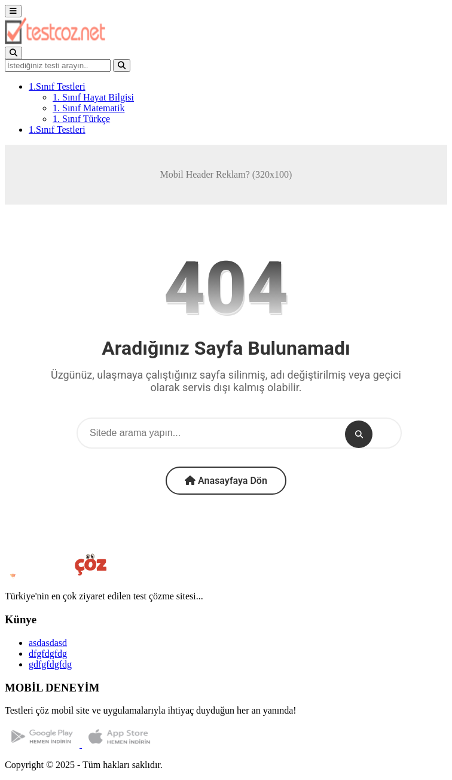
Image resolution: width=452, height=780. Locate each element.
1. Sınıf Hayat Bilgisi (93, 97)
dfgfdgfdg (48, 653)
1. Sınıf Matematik (88, 108)
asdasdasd (48, 643)
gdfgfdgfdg (50, 664)
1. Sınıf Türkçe (81, 119)
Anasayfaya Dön (226, 480)
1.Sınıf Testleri (57, 86)
